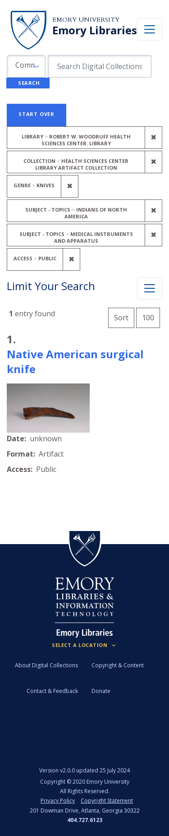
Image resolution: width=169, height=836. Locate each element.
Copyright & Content (117, 665)
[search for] (99, 66)
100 (151, 316)
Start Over (36, 114)
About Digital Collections (46, 665)
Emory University (85, 19)
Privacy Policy (58, 800)
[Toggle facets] (149, 288)
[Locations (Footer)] (84, 645)
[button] (26, 66)
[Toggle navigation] (149, 29)
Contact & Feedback (52, 691)
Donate (100, 691)
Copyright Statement (107, 800)
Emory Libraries (94, 30)
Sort (121, 318)
